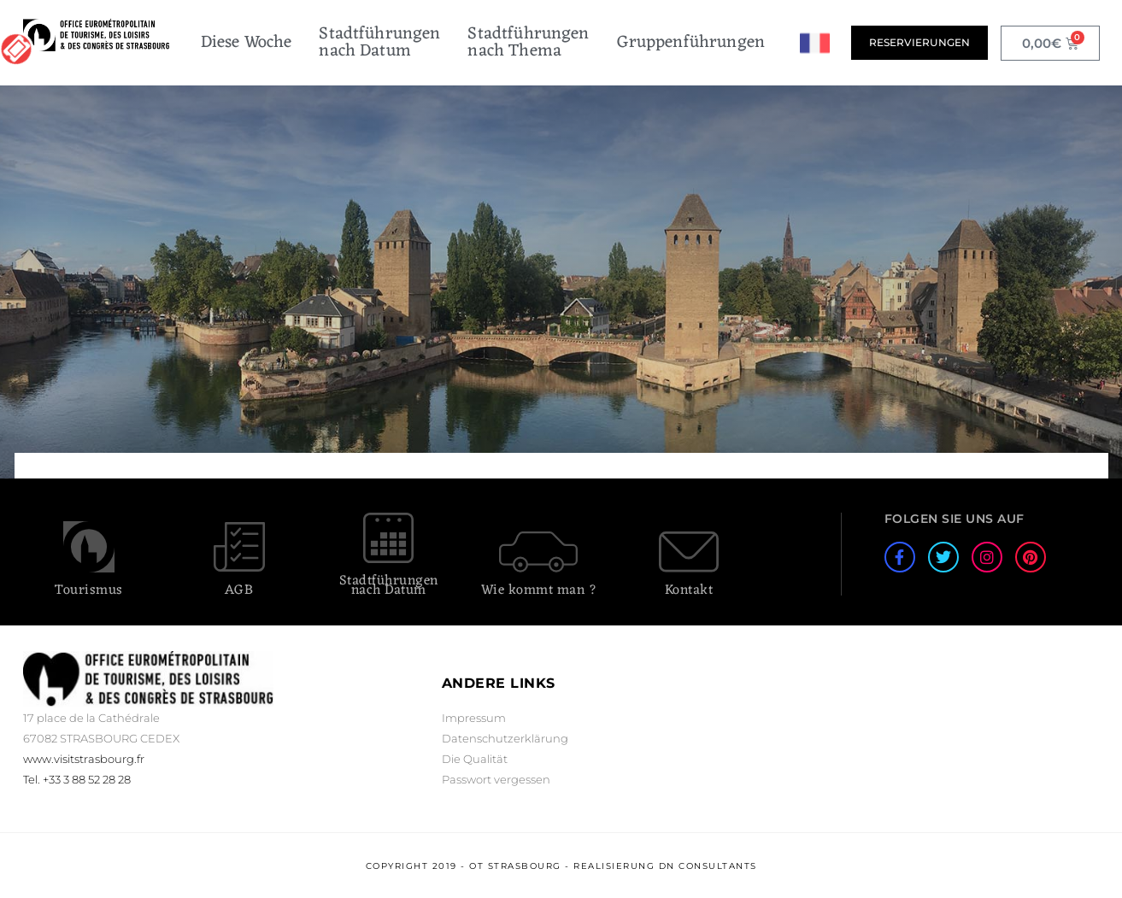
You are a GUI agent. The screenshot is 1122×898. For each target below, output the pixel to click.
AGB (239, 590)
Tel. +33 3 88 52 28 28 (77, 779)
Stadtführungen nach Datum (388, 585)
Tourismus (89, 590)
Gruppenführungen (691, 42)
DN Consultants (708, 866)
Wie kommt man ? (539, 590)
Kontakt (689, 590)
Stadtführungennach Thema (528, 43)
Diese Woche (246, 42)
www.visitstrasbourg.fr (83, 759)
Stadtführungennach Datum (379, 43)
